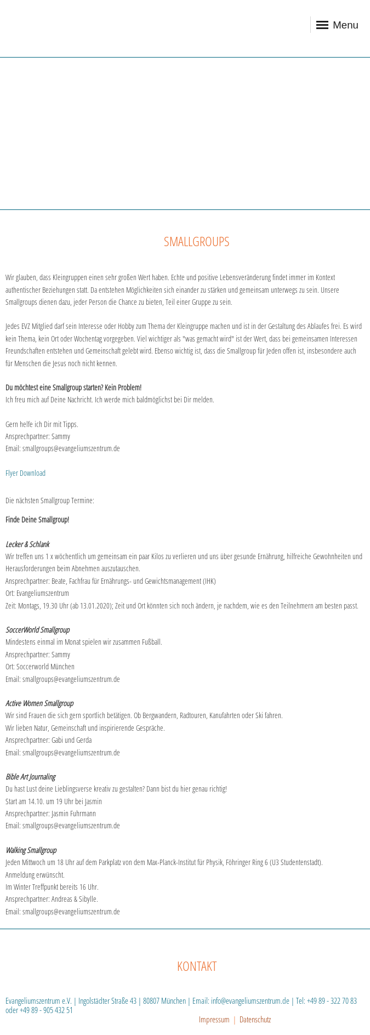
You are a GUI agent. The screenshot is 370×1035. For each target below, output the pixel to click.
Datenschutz (255, 1019)
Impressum (214, 1019)
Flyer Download (25, 473)
